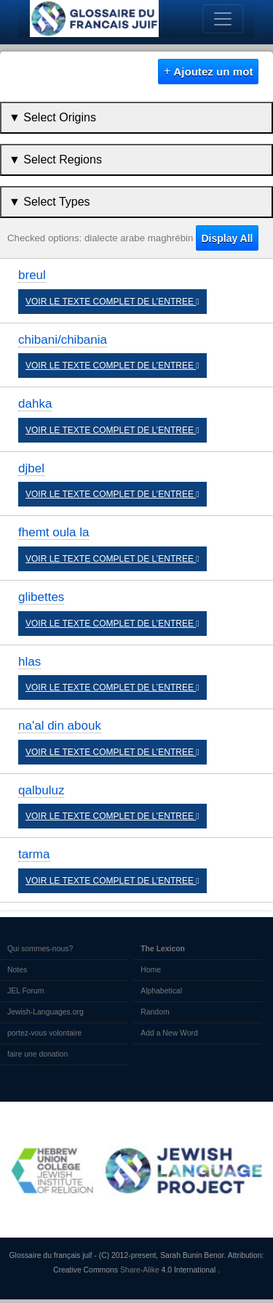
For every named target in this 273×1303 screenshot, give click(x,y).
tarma (34, 854)
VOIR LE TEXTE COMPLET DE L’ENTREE (112, 301)
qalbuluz (41, 790)
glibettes (41, 597)
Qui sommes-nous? (40, 949)
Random (155, 1012)
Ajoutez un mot (208, 71)
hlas (29, 662)
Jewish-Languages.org (45, 1012)
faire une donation (37, 1054)
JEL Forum (25, 991)
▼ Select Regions (55, 159)
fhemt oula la (53, 532)
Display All (227, 238)
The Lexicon (163, 949)
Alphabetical (161, 991)
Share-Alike (139, 1270)
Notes (17, 970)
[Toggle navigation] (222, 18)
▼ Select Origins (52, 117)
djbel (31, 468)
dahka (35, 404)
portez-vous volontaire (44, 1033)
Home (151, 970)
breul (32, 275)
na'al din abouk (59, 726)
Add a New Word (169, 1033)
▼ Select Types (49, 201)
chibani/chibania (62, 340)
